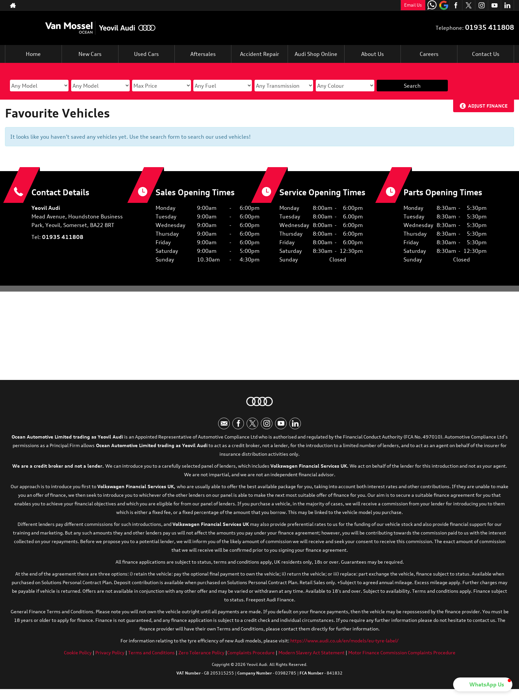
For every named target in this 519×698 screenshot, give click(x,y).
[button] (482, 684)
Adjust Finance (487, 106)
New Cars (90, 54)
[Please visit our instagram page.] (481, 5)
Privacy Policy (109, 652)
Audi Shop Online (316, 54)
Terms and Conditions (151, 652)
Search (412, 85)
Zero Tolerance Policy (201, 652)
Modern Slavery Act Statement (311, 652)
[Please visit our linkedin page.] (507, 5)
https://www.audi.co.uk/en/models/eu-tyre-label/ (344, 640)
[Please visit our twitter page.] (468, 5)
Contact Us (485, 54)
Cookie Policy (78, 652)
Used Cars (146, 54)
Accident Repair (259, 54)
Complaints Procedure (251, 652)
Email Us (413, 5)
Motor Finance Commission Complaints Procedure (401, 652)
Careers (429, 54)
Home (33, 54)
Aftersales (203, 54)
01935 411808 (489, 27)
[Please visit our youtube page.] (494, 5)
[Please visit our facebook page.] (455, 5)
